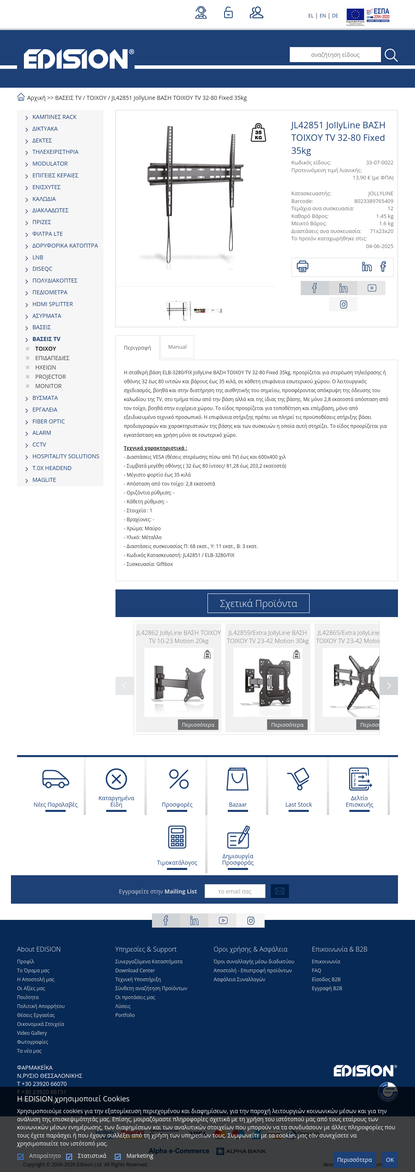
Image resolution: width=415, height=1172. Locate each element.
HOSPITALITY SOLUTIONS (65, 456)
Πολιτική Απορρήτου (41, 1006)
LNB (37, 257)
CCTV (39, 444)
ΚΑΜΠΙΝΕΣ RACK (54, 117)
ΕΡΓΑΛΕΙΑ (44, 409)
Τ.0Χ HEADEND (52, 468)
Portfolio (125, 1015)
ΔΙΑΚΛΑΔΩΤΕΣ (50, 210)
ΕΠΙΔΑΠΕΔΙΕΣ (52, 358)
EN (323, 15)
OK (390, 1159)
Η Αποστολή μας (35, 979)
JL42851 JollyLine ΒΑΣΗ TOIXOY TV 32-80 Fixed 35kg (179, 97)
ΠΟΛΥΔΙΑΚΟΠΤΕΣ (54, 280)
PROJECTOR (50, 376)
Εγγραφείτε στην (158, 891)
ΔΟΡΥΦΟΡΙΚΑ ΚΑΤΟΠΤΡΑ (65, 245)
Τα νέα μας (29, 1050)
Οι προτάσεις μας (135, 997)
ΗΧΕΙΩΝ (45, 367)
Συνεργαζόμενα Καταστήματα (149, 961)
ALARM (41, 432)
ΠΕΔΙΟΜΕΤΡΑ (49, 292)
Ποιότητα (28, 997)
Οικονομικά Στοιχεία (40, 1024)
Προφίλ (25, 961)
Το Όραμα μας (33, 970)
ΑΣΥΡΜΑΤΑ (46, 315)
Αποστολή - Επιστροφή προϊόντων (253, 970)
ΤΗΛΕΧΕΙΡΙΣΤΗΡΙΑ (55, 151)
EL (311, 15)
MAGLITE (44, 479)
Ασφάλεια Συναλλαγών (239, 979)
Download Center (135, 970)
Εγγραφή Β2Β (327, 988)
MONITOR (48, 386)
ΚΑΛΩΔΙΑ (44, 199)
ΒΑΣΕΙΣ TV (68, 97)
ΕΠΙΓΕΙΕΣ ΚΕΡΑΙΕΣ (55, 175)
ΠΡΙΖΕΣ (41, 222)
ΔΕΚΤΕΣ (42, 140)
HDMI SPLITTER (52, 304)
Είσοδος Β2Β (326, 979)
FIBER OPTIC (48, 421)
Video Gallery (32, 1033)
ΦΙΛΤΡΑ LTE (47, 233)
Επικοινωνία (326, 961)
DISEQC (42, 268)
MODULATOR (50, 163)
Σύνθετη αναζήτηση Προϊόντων (151, 988)
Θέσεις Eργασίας (36, 1015)
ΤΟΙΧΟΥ (96, 97)
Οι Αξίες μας (31, 988)
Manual (177, 346)
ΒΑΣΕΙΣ (41, 327)
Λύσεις (123, 1006)
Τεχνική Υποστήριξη (138, 979)
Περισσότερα (354, 1159)
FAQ (316, 970)
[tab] (60, 117)
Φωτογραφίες (32, 1041)
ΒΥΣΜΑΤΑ (45, 397)
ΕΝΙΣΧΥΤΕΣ (46, 187)
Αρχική (36, 97)
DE (335, 15)
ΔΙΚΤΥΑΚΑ (45, 128)
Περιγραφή (138, 347)
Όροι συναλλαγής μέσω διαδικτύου (254, 961)
